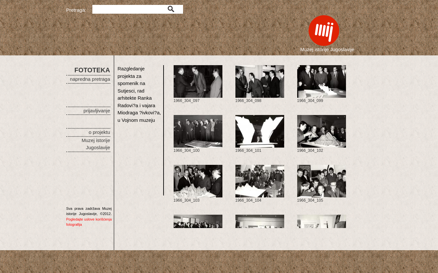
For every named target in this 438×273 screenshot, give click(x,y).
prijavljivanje (97, 110)
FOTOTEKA (92, 70)
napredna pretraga (90, 79)
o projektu (99, 132)
